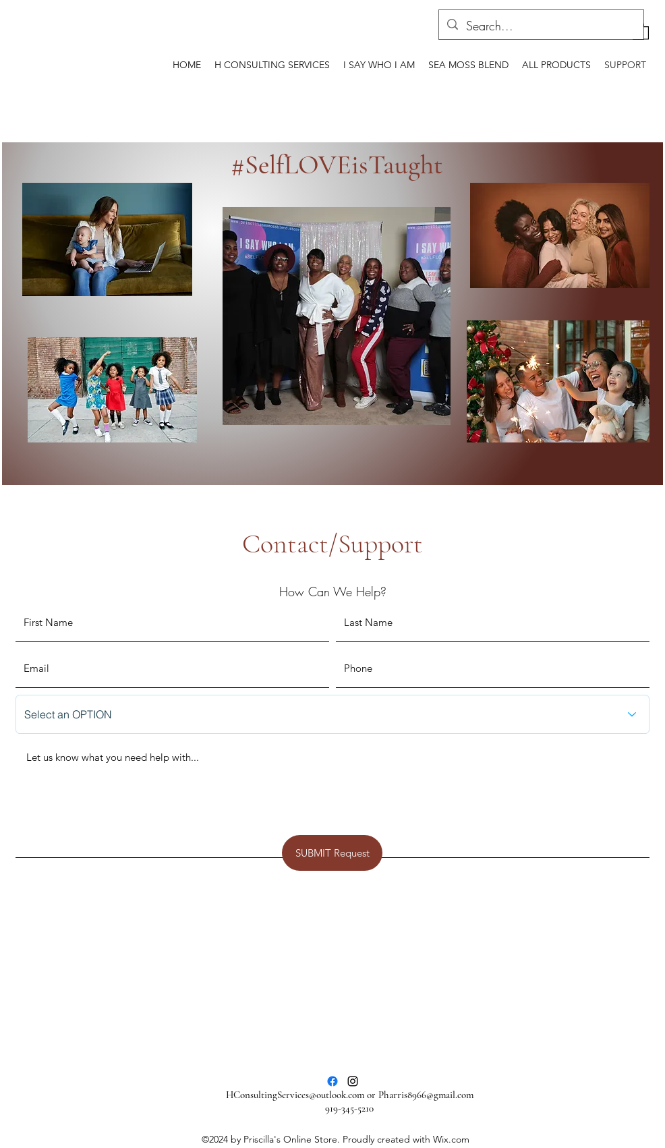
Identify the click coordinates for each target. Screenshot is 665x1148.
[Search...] (540, 26)
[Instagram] (352, 1081)
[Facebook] (332, 1081)
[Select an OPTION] (332, 714)
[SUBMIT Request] (332, 853)
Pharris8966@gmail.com (425, 1095)
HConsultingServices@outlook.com (295, 1095)
